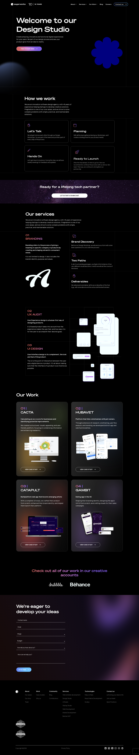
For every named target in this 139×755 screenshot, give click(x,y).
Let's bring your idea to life (115, 695)
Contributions (53, 698)
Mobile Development (69, 713)
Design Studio (67, 698)
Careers (108, 4)
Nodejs (87, 702)
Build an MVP (66, 716)
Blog (101, 4)
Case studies (40, 695)
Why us (38, 698)
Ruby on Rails (89, 695)
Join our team (111, 698)
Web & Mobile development (71, 695)
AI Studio (65, 702)
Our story (28, 698)
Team (27, 702)
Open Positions (111, 702)
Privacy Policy (65, 748)
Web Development (69, 709)
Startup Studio (67, 706)
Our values (28, 695)
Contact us (121, 4)
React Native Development (93, 698)
